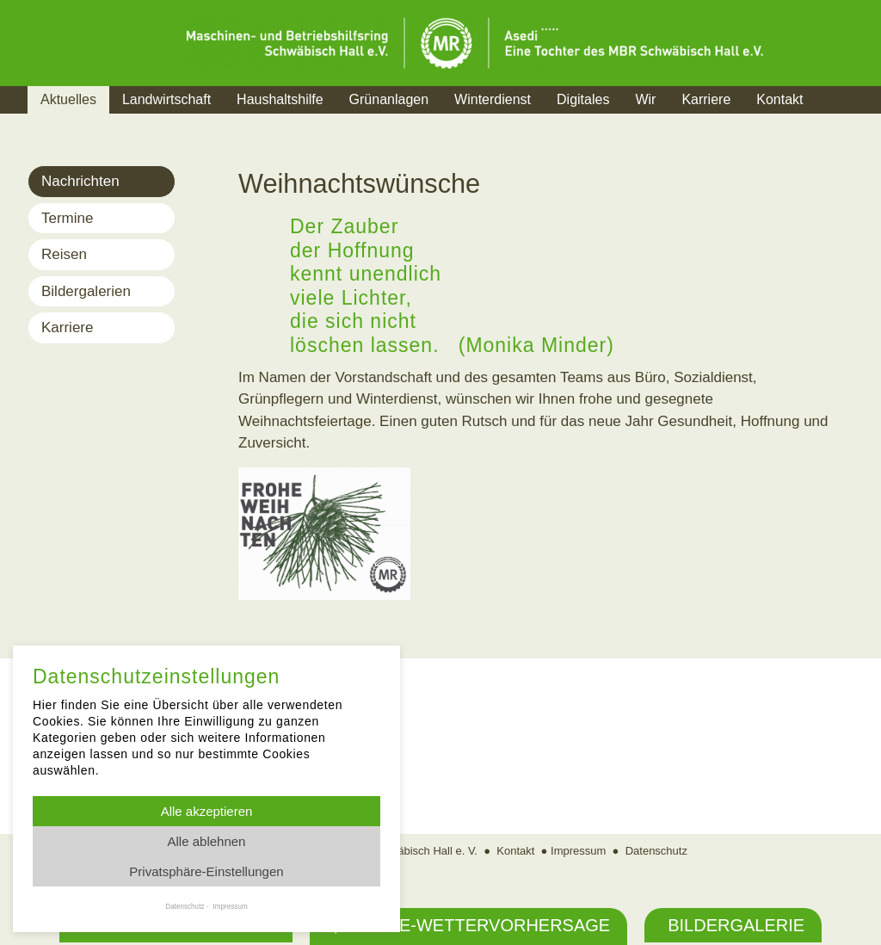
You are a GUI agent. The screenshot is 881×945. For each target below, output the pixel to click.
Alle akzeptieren (207, 811)
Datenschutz (656, 850)
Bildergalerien (86, 291)
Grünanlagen (389, 99)
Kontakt (779, 99)
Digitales (583, 99)
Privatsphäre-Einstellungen (206, 871)
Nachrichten (80, 181)
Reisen (64, 254)
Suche (848, 121)
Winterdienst (492, 99)
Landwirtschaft (166, 99)
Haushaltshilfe (280, 99)
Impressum (578, 850)
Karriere (705, 99)
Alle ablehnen (207, 841)
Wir (645, 99)
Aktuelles (68, 99)
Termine (67, 218)
